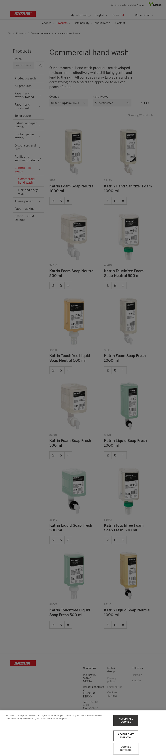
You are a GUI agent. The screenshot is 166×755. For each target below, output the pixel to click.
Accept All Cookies (126, 723)
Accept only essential (126, 738)
